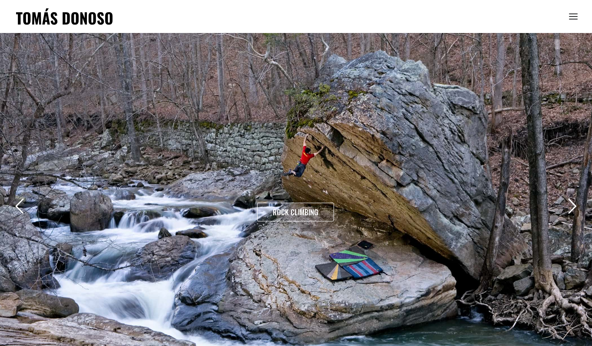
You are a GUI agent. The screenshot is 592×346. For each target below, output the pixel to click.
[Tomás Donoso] (64, 16)
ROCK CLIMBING (295, 212)
